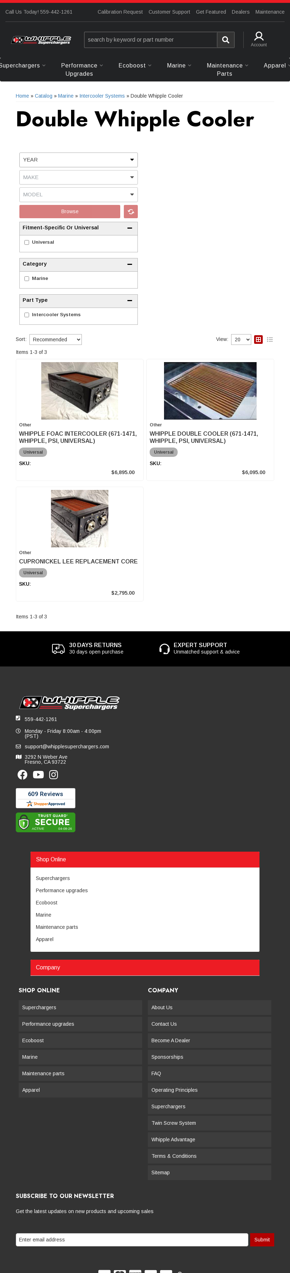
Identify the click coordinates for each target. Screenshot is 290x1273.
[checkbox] (26, 242)
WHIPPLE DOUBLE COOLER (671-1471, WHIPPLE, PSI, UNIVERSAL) (204, 437)
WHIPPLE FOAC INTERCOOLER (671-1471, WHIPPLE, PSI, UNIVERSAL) (78, 437)
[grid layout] (258, 339)
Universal (43, 242)
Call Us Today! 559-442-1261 (38, 12)
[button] (159, 40)
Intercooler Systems (56, 314)
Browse (70, 211)
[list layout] (270, 339)
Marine (40, 278)
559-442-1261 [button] (41, 719)
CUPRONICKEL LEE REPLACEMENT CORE (78, 561)
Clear (131, 211)
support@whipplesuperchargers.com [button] (67, 746)
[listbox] (78, 160)
